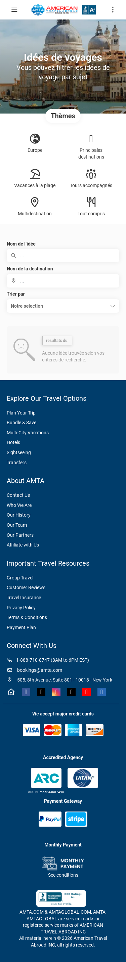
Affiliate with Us (23, 545)
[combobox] (63, 281)
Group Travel (20, 577)
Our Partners (20, 535)
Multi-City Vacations (28, 432)
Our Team (17, 525)
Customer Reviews (26, 587)
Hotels (13, 442)
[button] (63, 306)
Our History (19, 515)
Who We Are (19, 505)
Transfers (17, 462)
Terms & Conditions (27, 617)
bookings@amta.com (34, 670)
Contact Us (18, 495)
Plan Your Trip (21, 413)
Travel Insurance (24, 597)
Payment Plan (21, 627)
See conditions (63, 875)
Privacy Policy (21, 607)
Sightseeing (19, 452)
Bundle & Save (21, 422)
